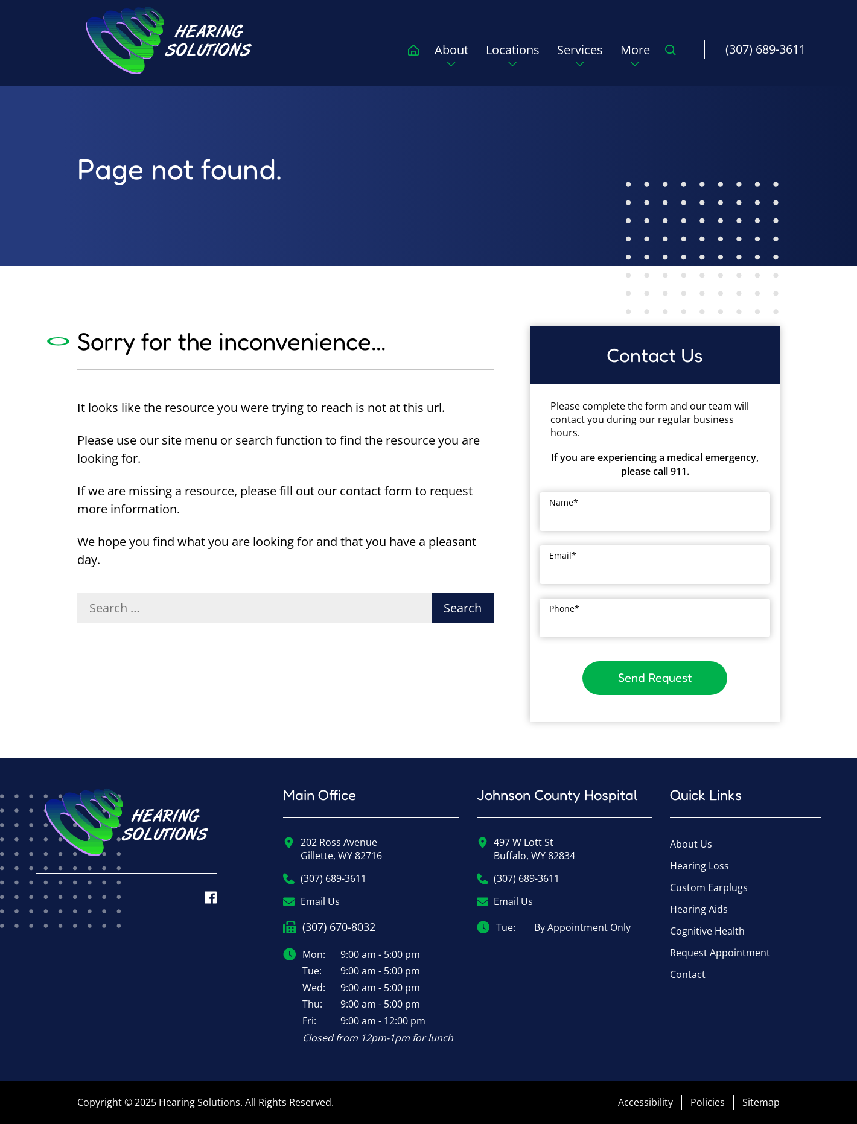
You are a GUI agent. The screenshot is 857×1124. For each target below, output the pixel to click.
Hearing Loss (699, 865)
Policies (707, 1102)
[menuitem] (169, 40)
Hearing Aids (699, 909)
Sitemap (761, 1102)
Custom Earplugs (709, 887)
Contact (688, 974)
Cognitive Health (707, 931)
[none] (451, 59)
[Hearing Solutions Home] (126, 831)
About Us (691, 844)
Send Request (655, 677)
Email (562, 555)
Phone (564, 608)
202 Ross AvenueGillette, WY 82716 (332, 849)
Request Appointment (720, 952)
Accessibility (645, 1102)
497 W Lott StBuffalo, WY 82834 (526, 849)
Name (563, 502)
